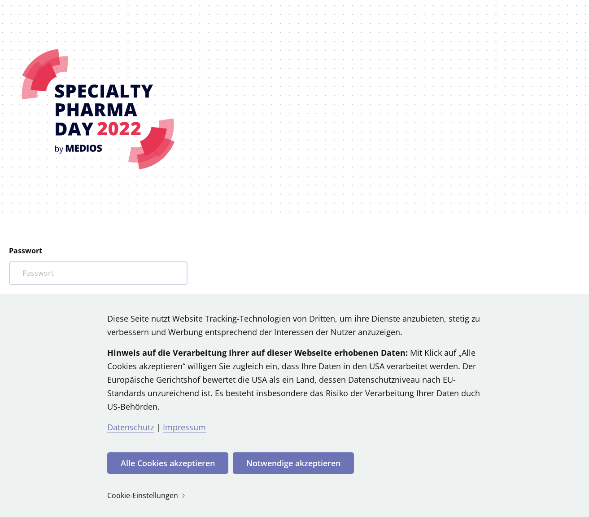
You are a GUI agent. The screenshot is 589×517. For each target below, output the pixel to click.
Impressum (184, 427)
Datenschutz (130, 427)
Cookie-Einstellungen (147, 495)
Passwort (25, 250)
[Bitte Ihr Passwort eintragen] (98, 273)
